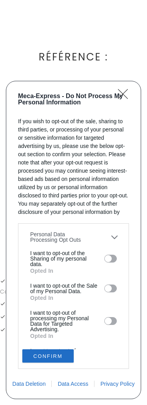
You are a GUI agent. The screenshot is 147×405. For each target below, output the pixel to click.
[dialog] (73, 240)
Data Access (73, 384)
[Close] (125, 96)
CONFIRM (48, 356)
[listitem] (73, 237)
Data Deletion (29, 384)
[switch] (110, 259)
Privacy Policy (117, 384)
